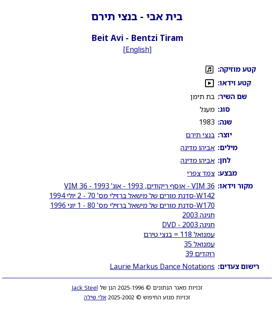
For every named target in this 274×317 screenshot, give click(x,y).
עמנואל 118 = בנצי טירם (179, 234)
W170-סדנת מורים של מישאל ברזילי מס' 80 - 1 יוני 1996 (132, 205)
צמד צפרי (201, 173)
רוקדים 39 (200, 253)
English (137, 49)
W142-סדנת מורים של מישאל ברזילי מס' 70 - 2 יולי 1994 (132, 195)
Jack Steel (85, 287)
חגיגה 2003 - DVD (188, 224)
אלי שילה (95, 297)
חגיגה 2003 (198, 215)
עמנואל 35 (199, 244)
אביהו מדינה (197, 147)
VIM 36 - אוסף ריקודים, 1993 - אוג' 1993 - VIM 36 (139, 186)
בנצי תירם (200, 135)
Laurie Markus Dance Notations (162, 266)
